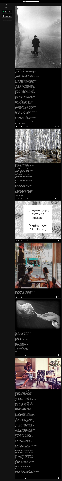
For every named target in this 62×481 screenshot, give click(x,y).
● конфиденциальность (7, 20)
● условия (7, 21)
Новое (5, 4)
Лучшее (5, 7)
